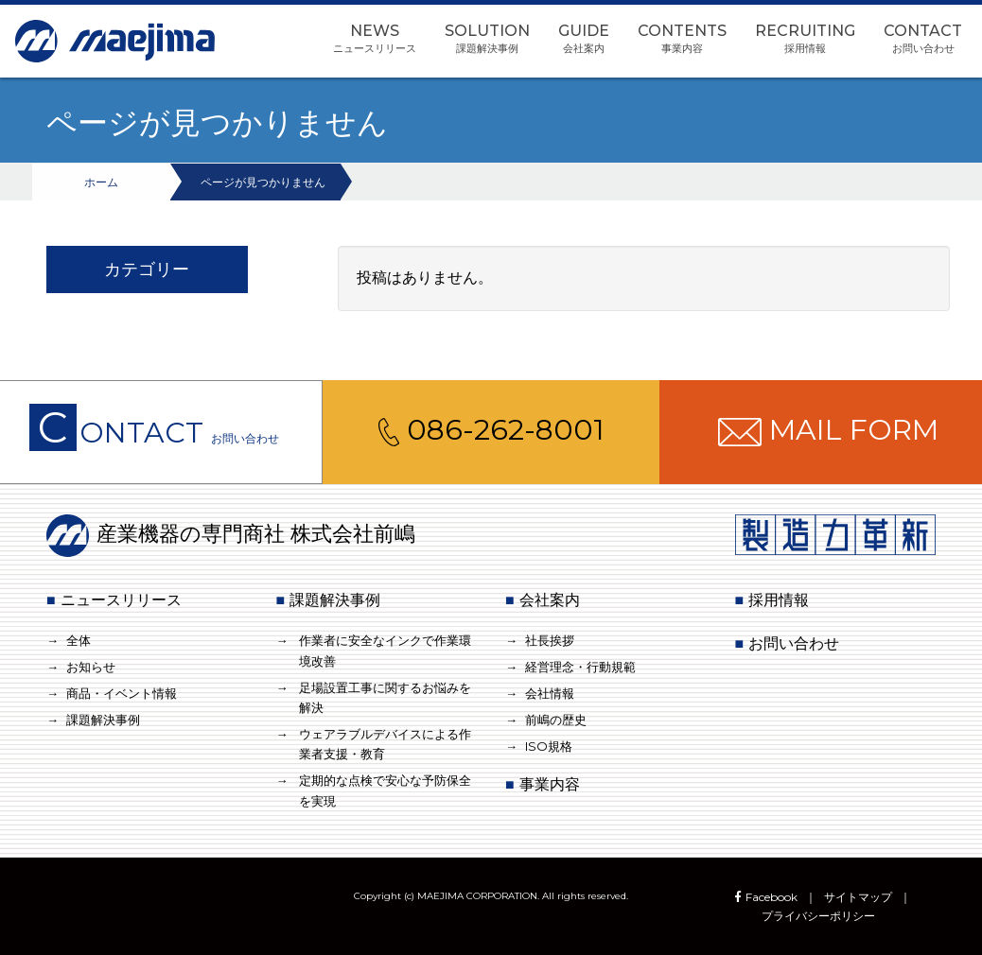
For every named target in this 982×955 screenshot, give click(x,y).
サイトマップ (858, 897)
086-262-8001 (491, 429)
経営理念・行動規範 (580, 666)
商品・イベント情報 (121, 693)
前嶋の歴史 (556, 719)
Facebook (764, 897)
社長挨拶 (549, 640)
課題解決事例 (103, 719)
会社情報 (549, 693)
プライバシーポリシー (818, 916)
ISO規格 (548, 746)
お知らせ (90, 666)
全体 (78, 640)
